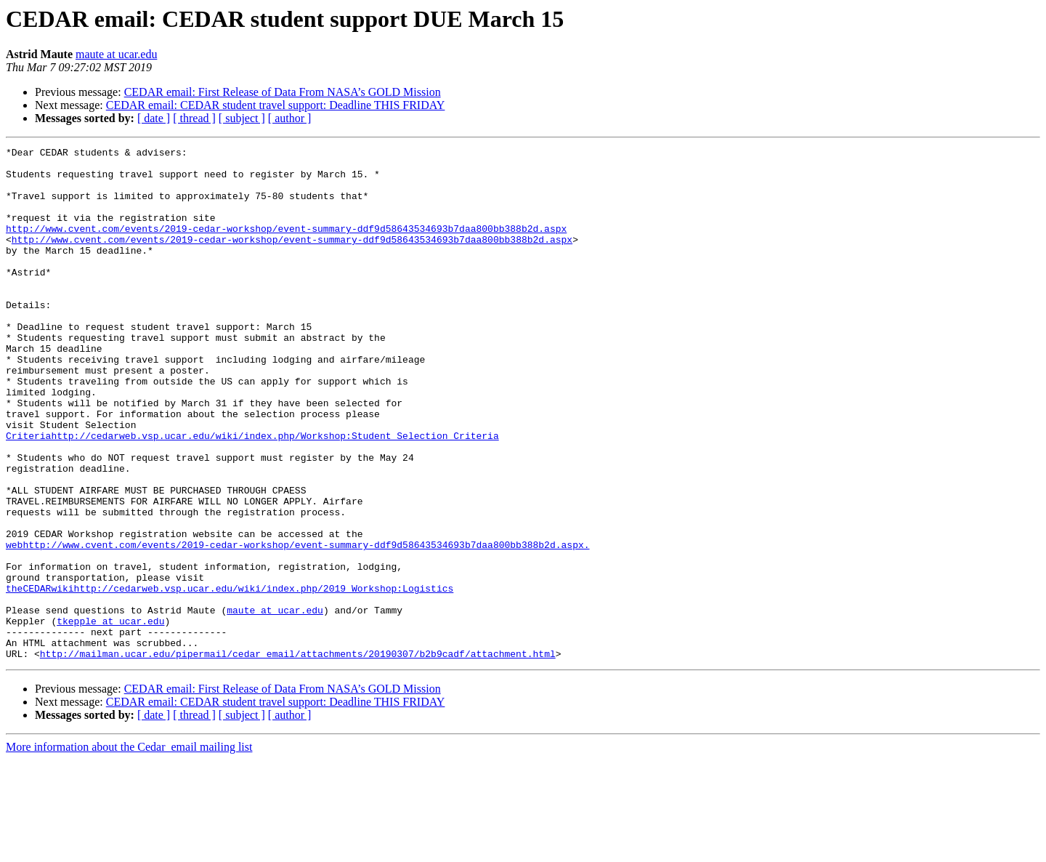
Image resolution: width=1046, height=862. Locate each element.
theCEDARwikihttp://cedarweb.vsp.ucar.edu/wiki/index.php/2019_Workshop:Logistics (229, 677)
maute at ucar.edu (116, 54)
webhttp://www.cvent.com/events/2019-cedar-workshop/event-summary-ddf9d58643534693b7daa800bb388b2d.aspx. (297, 625)
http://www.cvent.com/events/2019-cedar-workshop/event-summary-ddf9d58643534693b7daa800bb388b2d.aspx (286, 245)
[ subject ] (242, 118)
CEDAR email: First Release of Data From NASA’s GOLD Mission (282, 92)
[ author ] (290, 118)
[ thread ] (194, 118)
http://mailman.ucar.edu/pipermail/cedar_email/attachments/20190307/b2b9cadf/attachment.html (298, 755)
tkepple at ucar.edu (110, 716)
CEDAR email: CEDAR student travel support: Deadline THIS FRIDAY (275, 105)
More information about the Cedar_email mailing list (129, 849)
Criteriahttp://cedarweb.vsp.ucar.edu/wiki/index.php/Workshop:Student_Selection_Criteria (252, 494)
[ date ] (153, 118)
